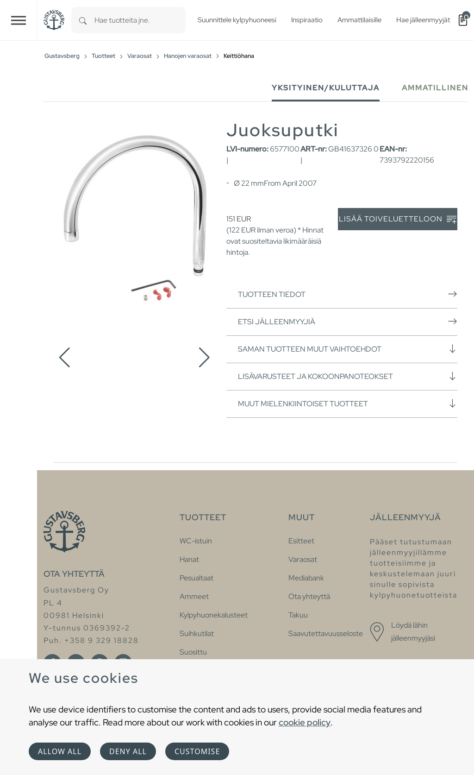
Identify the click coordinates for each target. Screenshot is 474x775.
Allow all (59, 751)
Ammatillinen (435, 88)
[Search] (82, 20)
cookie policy (305, 722)
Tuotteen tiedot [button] (347, 294)
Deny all (128, 751)
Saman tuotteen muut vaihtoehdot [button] (347, 349)
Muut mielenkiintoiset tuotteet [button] (347, 403)
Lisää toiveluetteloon (397, 219)
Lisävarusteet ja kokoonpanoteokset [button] (347, 376)
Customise (197, 751)
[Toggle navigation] (18, 20)
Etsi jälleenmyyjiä (347, 321)
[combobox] (140, 20)
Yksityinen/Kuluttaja (326, 88)
